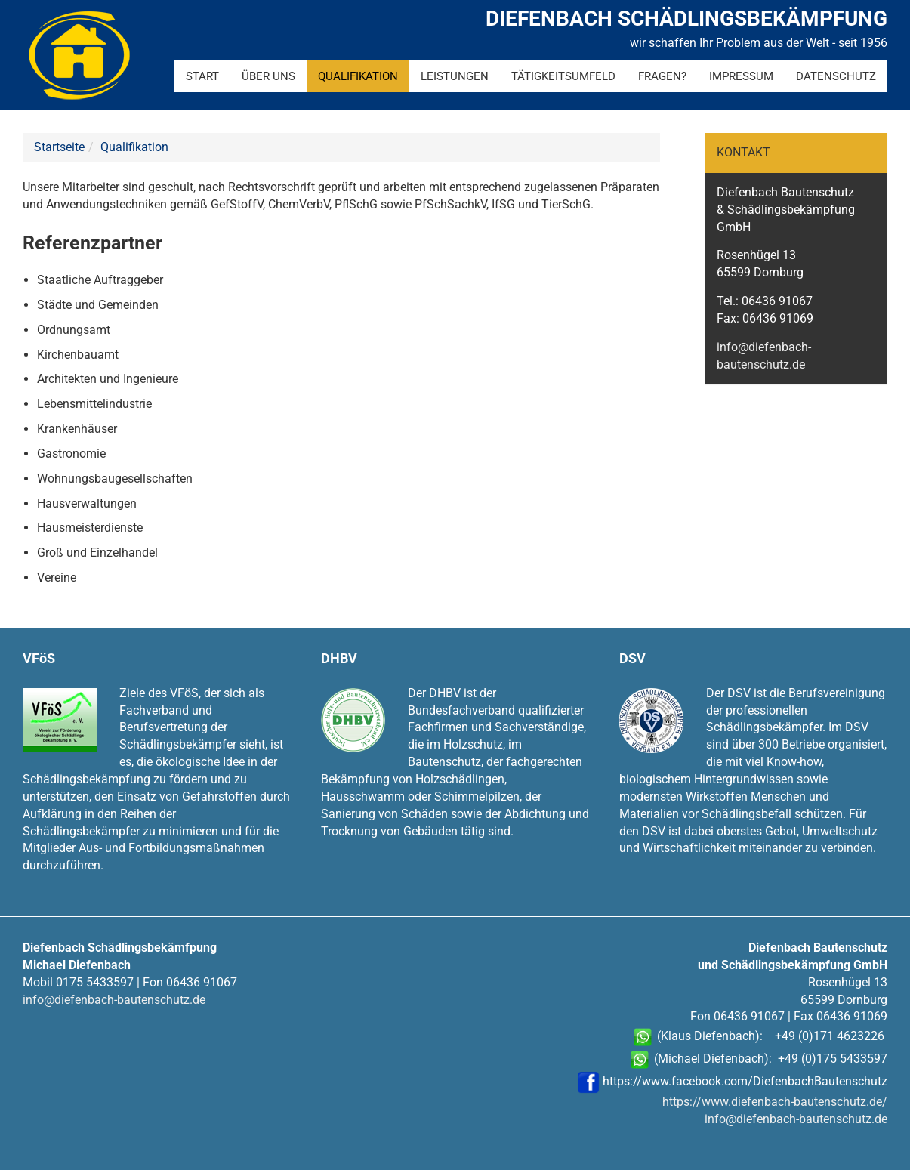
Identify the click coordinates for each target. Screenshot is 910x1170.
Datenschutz (836, 76)
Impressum (741, 76)
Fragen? (662, 76)
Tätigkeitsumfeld (563, 76)
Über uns (268, 76)
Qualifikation (358, 76)
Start (202, 76)
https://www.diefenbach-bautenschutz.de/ (774, 1101)
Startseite (59, 147)
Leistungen (455, 76)
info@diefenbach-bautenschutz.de (114, 999)
